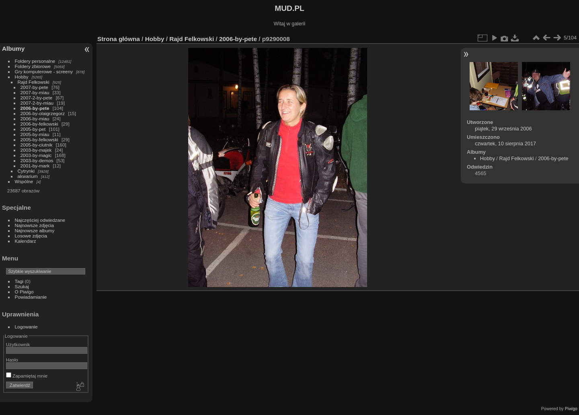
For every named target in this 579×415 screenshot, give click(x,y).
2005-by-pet (33, 129)
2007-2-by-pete (37, 97)
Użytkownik (18, 344)
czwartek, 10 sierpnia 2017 (505, 143)
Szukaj (22, 286)
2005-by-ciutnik (37, 144)
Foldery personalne (35, 61)
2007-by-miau (35, 92)
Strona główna (118, 38)
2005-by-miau (35, 134)
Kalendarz (25, 241)
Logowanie (26, 326)
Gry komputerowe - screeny (44, 71)
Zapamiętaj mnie (26, 375)
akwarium (28, 176)
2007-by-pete (34, 87)
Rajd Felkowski (33, 82)
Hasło (12, 359)
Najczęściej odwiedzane (40, 220)
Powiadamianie (31, 296)
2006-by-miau (35, 118)
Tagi (19, 281)
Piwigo (571, 408)
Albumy (13, 48)
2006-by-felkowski (39, 123)
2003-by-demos (37, 160)
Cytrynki (26, 170)
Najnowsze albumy (35, 230)
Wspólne (24, 181)
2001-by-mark (35, 165)
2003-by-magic (36, 155)
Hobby (22, 76)
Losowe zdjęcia (31, 235)
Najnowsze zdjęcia (34, 225)
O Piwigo (24, 291)
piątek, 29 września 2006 (503, 129)
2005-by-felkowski (39, 139)
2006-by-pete (35, 108)
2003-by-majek (36, 150)
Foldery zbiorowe (33, 66)
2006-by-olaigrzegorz (43, 113)
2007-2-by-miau (37, 102)
